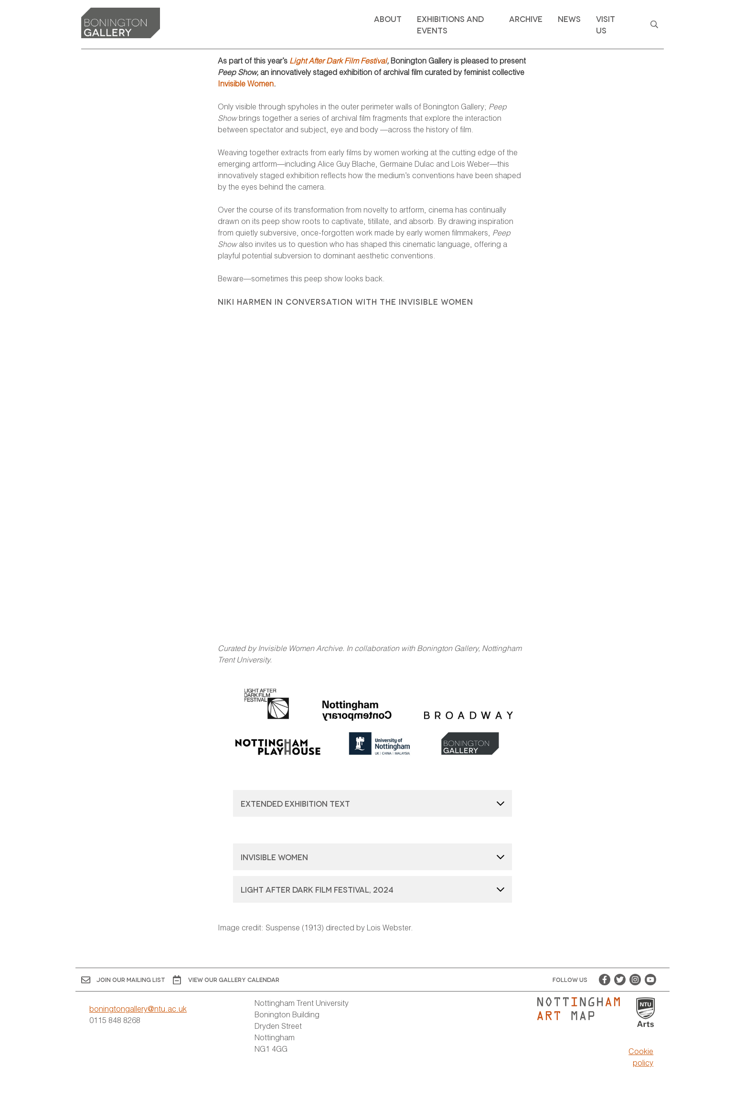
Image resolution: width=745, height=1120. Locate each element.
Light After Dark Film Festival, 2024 (317, 889)
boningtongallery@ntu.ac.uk (138, 1008)
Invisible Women (246, 83)
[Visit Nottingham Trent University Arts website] (645, 1012)
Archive (526, 18)
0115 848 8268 (114, 1019)
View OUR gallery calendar (226, 979)
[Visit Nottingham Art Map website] (582, 1008)
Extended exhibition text (295, 803)
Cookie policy (640, 1056)
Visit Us (605, 24)
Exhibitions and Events (450, 24)
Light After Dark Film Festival (338, 60)
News (569, 18)
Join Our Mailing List (123, 979)
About (388, 18)
